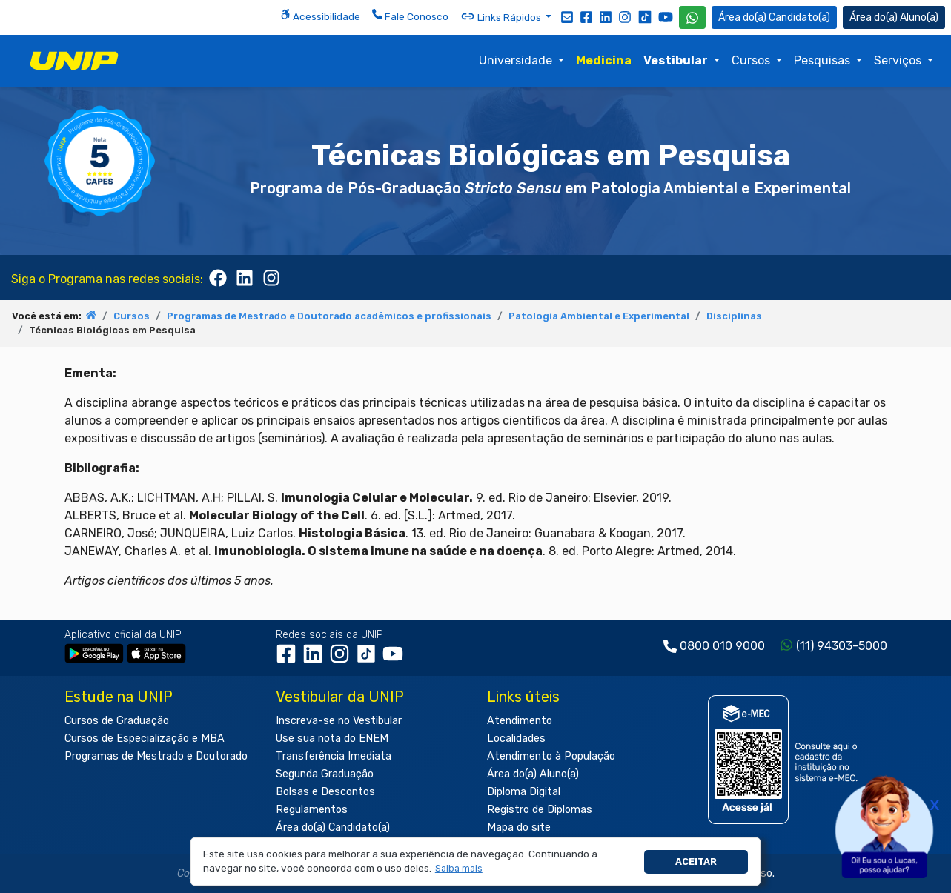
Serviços (899, 60)
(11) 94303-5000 (841, 646)
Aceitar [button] (696, 861)
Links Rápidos (501, 16)
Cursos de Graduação (116, 720)
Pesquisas (823, 60)
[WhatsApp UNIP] (692, 17)
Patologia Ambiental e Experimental (598, 316)
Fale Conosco (410, 15)
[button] (458, 869)
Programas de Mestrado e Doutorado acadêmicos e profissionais (329, 316)
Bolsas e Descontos (325, 792)
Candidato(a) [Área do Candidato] (774, 17)
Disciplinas (734, 316)
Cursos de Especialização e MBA (144, 738)
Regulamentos (312, 809)
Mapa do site (519, 827)
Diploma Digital (523, 792)
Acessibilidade (320, 15)
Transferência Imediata (333, 756)
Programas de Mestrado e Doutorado (156, 756)
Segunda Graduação (325, 774)
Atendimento (519, 720)
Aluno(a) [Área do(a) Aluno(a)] (893, 17)
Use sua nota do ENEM (332, 738)
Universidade (517, 60)
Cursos (752, 60)
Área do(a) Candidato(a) (333, 827)
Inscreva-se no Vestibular (339, 720)
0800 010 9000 (722, 646)
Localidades (516, 738)
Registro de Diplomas (539, 809)
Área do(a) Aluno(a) (533, 774)
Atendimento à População (551, 756)
